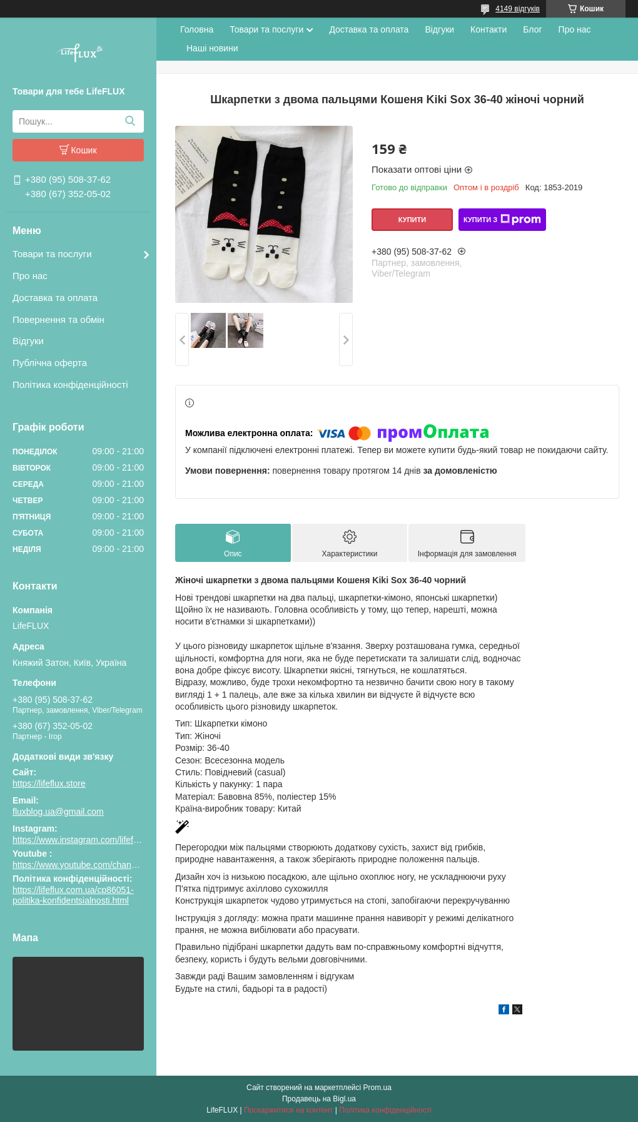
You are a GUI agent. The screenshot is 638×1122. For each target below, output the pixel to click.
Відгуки (28, 340)
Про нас (30, 275)
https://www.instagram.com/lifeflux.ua (84, 840)
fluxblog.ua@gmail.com (58, 812)
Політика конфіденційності (70, 384)
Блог (532, 29)
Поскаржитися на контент (288, 1110)
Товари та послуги (52, 253)
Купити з (502, 219)
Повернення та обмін (58, 319)
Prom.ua (377, 1087)
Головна (196, 29)
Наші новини (212, 48)
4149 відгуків (517, 8)
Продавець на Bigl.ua (319, 1098)
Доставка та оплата (55, 297)
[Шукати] (130, 121)
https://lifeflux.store (49, 783)
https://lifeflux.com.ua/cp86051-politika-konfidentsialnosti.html (73, 895)
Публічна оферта (50, 362)
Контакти (488, 29)
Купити (412, 219)
